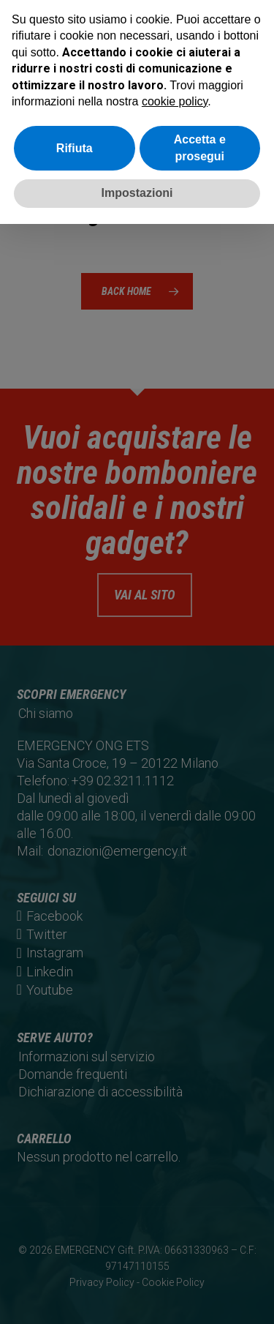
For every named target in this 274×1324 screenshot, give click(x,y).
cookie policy (175, 101)
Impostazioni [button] (137, 193)
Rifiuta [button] (74, 148)
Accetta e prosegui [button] (200, 147)
